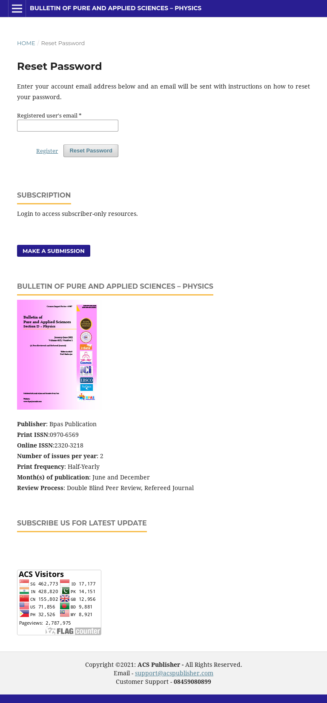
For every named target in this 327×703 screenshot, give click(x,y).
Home (26, 43)
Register (47, 151)
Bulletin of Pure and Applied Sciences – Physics (115, 8)
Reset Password (90, 150)
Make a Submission (54, 250)
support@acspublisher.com (174, 673)
